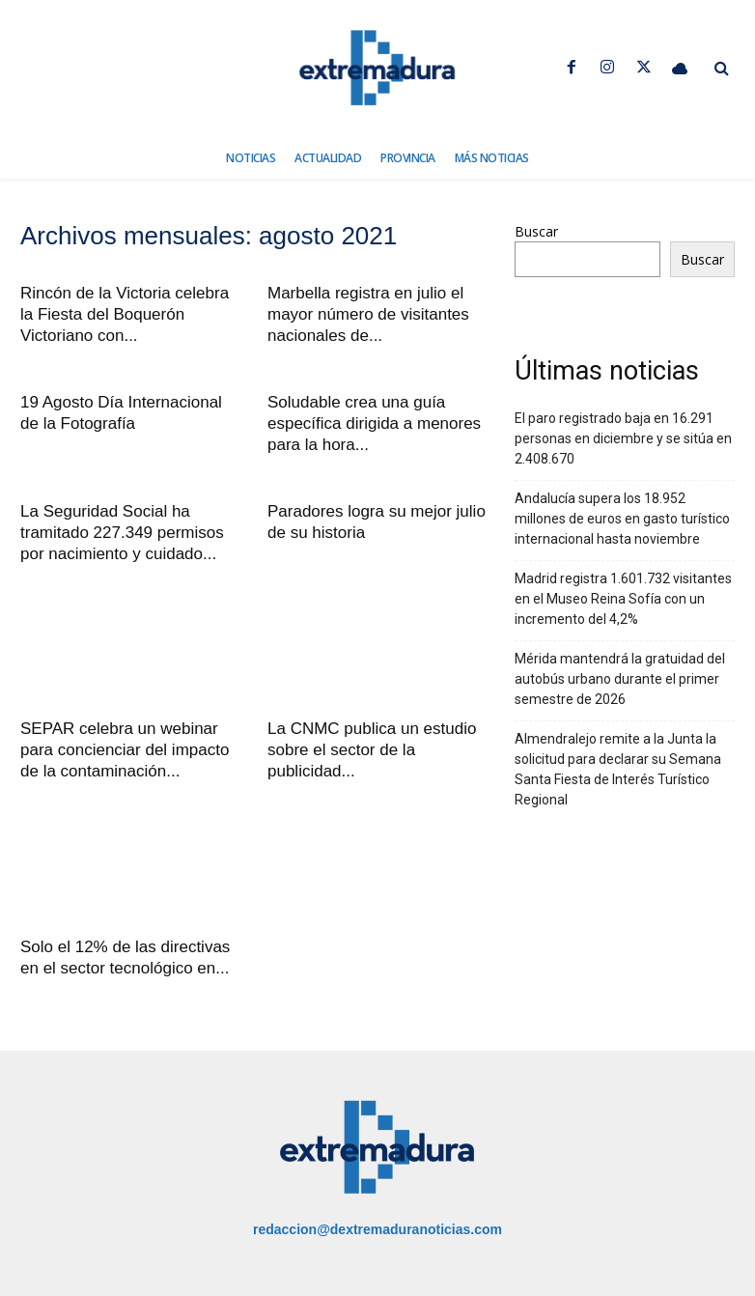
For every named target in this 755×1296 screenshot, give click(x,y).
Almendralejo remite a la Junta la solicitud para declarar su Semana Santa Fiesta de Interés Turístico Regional (618, 769)
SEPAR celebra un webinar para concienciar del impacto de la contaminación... (124, 749)
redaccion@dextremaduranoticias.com (377, 1229)
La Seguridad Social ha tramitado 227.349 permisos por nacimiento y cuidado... (122, 532)
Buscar (536, 231)
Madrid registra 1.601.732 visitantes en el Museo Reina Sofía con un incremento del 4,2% (623, 599)
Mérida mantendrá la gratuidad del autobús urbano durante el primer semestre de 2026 (620, 679)
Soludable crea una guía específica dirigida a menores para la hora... (374, 423)
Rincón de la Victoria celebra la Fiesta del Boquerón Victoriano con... (124, 314)
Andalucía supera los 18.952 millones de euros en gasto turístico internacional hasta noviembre (622, 519)
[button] (721, 68)
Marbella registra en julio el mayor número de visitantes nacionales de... (368, 314)
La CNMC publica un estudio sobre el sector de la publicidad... (371, 749)
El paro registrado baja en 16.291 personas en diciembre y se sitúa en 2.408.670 (623, 438)
